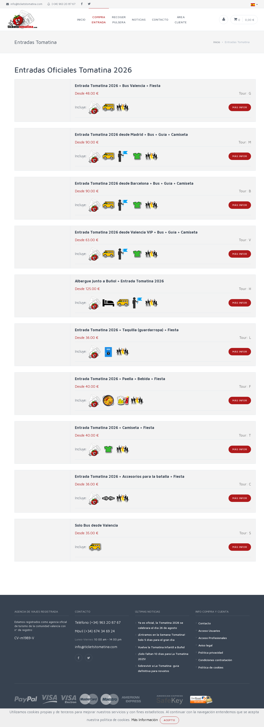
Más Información (144, 720)
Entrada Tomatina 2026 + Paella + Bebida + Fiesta (120, 379)
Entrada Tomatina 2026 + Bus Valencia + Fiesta (117, 85)
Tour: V (245, 240)
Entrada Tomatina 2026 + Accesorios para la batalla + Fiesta (129, 476)
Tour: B (245, 191)
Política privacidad (210, 652)
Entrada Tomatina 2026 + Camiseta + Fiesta (114, 427)
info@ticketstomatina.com (96, 647)
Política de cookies (210, 667)
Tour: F (245, 386)
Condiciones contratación (215, 660)
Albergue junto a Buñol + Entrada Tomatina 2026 (119, 281)
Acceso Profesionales (212, 638)
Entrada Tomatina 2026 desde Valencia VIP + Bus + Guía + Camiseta (136, 232)
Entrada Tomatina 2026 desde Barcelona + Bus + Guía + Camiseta (134, 183)
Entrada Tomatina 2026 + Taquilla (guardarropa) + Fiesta (127, 330)
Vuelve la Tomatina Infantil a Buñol (161, 647)
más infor (239, 107)
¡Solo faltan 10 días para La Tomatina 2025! (163, 656)
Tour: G (245, 93)
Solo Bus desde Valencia (96, 525)
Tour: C (245, 484)
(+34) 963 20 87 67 (61, 4)
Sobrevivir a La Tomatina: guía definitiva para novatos (158, 668)
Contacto (204, 623)
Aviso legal (205, 645)
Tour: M (244, 142)
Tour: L (245, 338)
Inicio (216, 42)
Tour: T (245, 435)
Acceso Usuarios (209, 630)
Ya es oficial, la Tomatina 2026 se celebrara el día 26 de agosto (160, 625)
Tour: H (245, 289)
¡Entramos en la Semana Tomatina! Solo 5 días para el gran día (161, 637)
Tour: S (245, 533)
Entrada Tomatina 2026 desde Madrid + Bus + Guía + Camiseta (131, 134)
